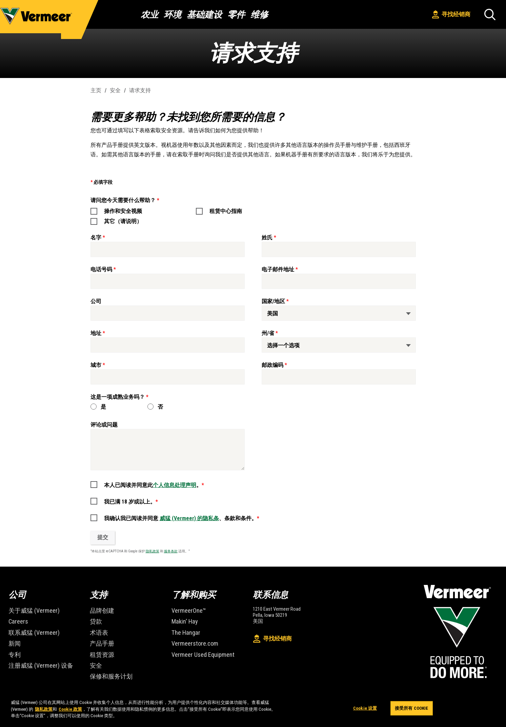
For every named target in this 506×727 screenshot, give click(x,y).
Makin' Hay (182, 619)
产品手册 (101, 639)
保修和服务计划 (109, 669)
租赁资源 (101, 649)
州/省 (268, 333)
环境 (172, 14)
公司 (95, 301)
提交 (102, 537)
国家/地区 (273, 301)
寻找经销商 (451, 14)
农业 (149, 14)
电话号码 (101, 269)
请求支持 (140, 90)
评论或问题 (104, 424)
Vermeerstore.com (191, 639)
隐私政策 (152, 551)
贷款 (95, 619)
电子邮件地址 (278, 269)
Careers (16, 619)
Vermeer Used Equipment (198, 649)
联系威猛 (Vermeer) (31, 629)
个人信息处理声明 (174, 485)
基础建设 (204, 14)
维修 (259, 14)
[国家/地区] (339, 313)
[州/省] (339, 345)
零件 (236, 14)
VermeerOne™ (186, 610)
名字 (95, 237)
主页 (95, 90)
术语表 (98, 629)
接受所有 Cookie (411, 709)
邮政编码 (272, 365)
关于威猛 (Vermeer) (31, 610)
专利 (13, 649)
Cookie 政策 (70, 709)
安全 (115, 90)
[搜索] (490, 14)
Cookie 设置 (365, 709)
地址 (95, 333)
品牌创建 (101, 610)
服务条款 (171, 551)
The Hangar (183, 629)
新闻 (13, 639)
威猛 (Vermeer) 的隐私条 (189, 518)
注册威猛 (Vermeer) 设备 (37, 659)
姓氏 (267, 237)
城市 (95, 365)
